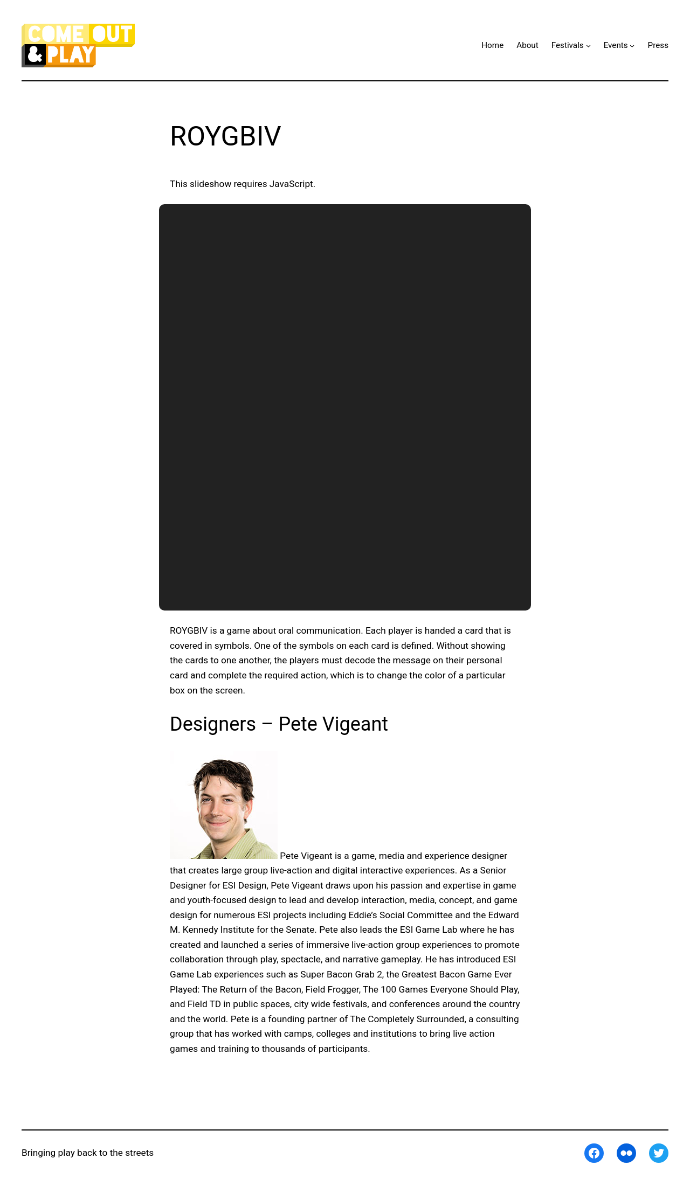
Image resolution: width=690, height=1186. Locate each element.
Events (616, 45)
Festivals (567, 45)
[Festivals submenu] (588, 45)
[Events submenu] (632, 45)
